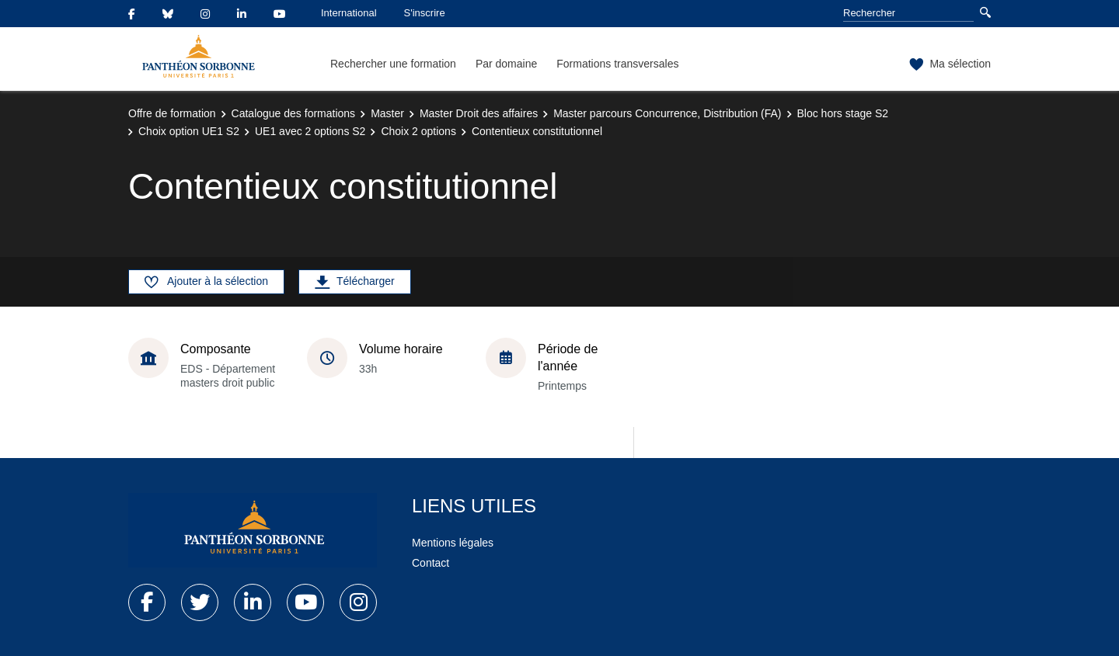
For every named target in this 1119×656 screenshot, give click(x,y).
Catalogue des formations (294, 113)
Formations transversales (617, 63)
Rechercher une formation (393, 63)
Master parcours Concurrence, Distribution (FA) (667, 113)
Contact (430, 563)
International (349, 13)
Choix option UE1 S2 (188, 131)
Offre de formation (172, 113)
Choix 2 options (418, 131)
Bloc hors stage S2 (843, 113)
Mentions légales (452, 542)
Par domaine (506, 63)
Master (387, 113)
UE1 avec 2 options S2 (310, 131)
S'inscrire (424, 13)
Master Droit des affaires (479, 113)
